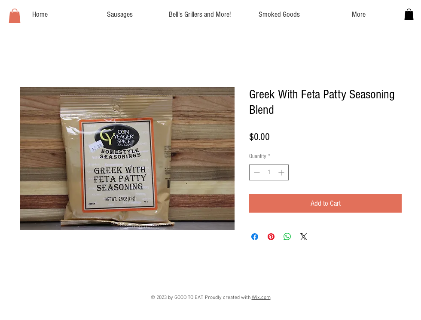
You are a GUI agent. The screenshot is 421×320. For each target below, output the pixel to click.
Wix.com (261, 298)
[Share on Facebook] (255, 237)
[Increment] (282, 172)
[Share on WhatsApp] (287, 237)
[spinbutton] (269, 172)
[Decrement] (255, 172)
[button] (15, 16)
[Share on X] (304, 237)
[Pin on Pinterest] (271, 237)
